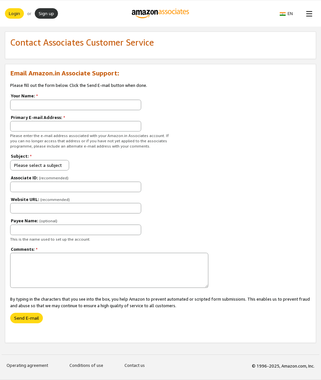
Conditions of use (86, 365)
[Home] (160, 13)
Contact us (134, 365)
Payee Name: (34, 220)
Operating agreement (27, 365)
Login (14, 13)
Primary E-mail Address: (38, 117)
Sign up (46, 13)
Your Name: (24, 95)
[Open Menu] (308, 13)
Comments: (24, 249)
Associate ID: (39, 177)
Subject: (21, 156)
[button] (289, 13)
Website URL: (40, 199)
